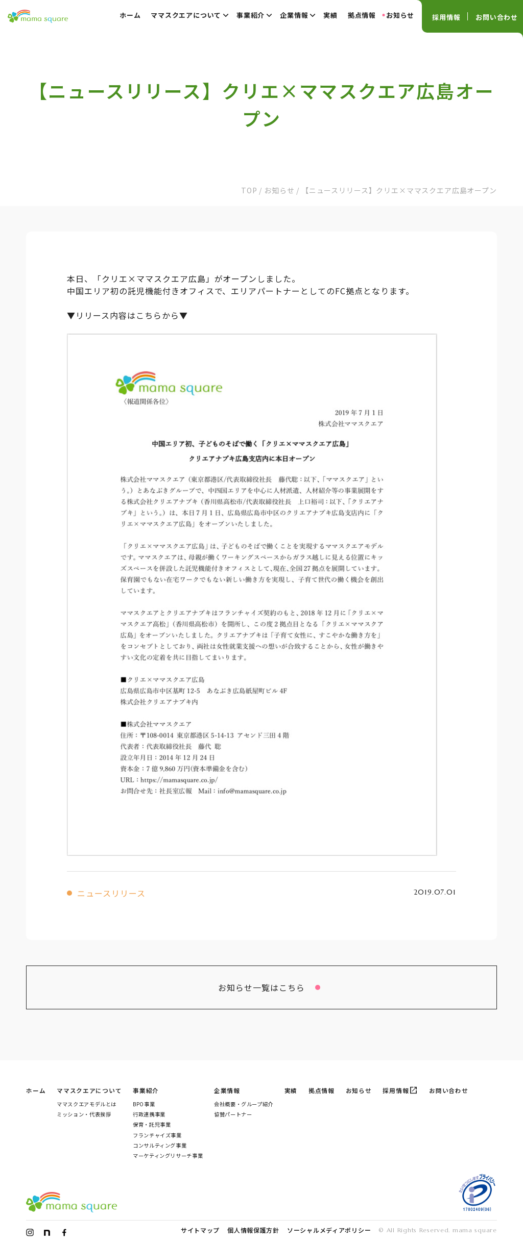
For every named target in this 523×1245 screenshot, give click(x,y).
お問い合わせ (497, 17)
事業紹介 (254, 15)
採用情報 (446, 17)
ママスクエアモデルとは (86, 1104)
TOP (249, 190)
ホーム (130, 15)
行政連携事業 (149, 1114)
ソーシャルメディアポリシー (329, 1230)
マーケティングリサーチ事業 (168, 1155)
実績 (330, 15)
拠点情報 (362, 15)
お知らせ (400, 15)
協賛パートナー (233, 1114)
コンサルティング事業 (159, 1145)
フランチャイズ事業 (157, 1135)
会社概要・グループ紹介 (243, 1104)
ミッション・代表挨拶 (84, 1114)
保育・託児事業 (152, 1124)
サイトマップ (200, 1230)
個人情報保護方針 (253, 1230)
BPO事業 (144, 1104)
